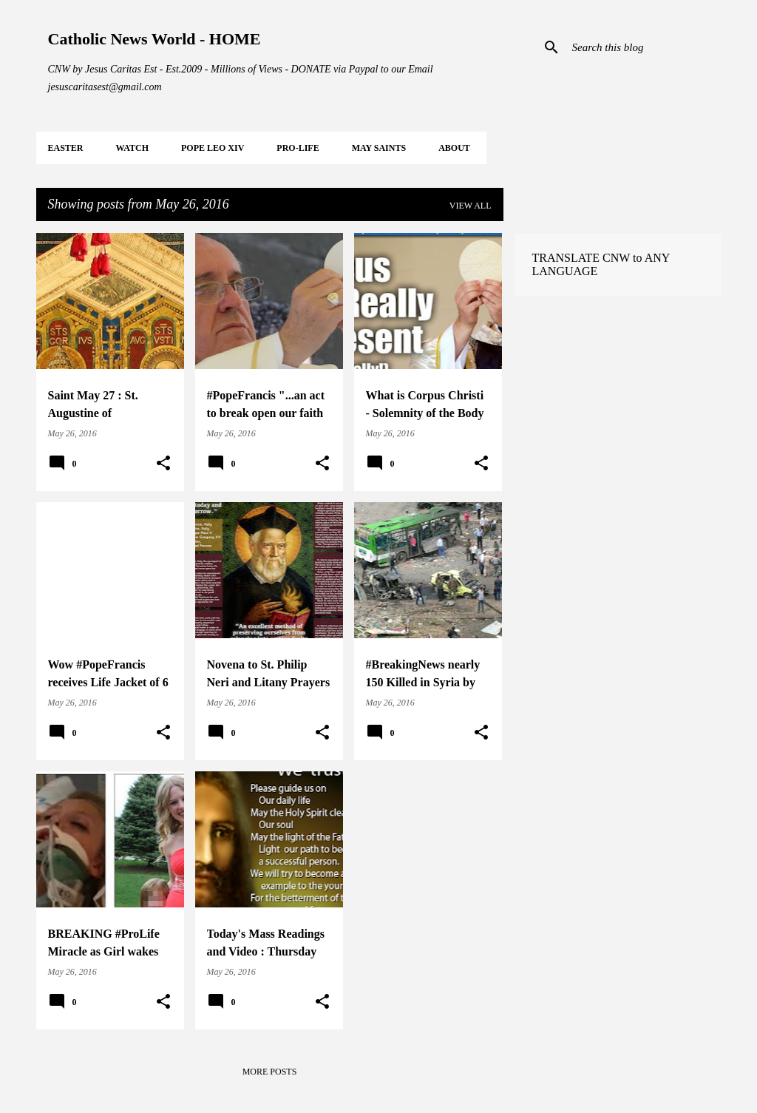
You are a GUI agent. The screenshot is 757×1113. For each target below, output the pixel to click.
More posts (269, 1071)
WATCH (132, 148)
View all (470, 205)
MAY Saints (379, 148)
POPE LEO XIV (212, 148)
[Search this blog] (644, 47)
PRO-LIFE (297, 148)
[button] (163, 463)
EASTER (66, 148)
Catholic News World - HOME (154, 39)
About (454, 148)
